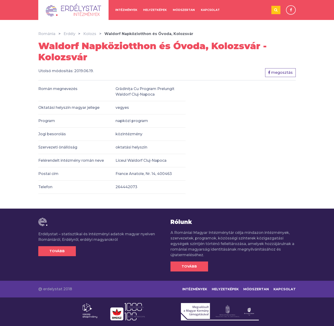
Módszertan (184, 10)
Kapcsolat (210, 10)
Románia (46, 34)
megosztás (280, 72)
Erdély (69, 34)
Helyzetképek (155, 10)
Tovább (57, 251)
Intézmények (126, 10)
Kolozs (89, 34)
